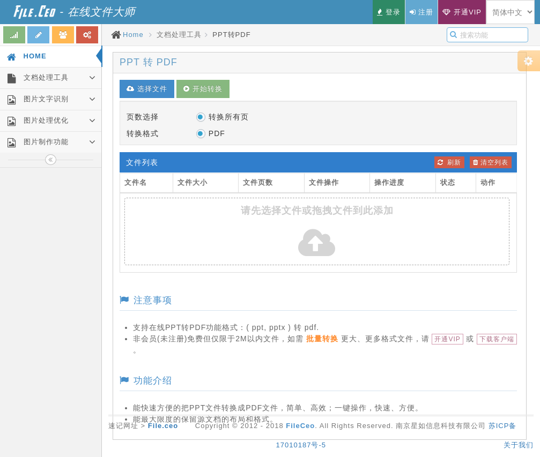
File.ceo (163, 426)
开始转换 (203, 89)
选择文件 (147, 89)
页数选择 (143, 117)
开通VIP (447, 339)
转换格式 (143, 133)
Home (133, 35)
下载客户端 (496, 339)
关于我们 (519, 445)
